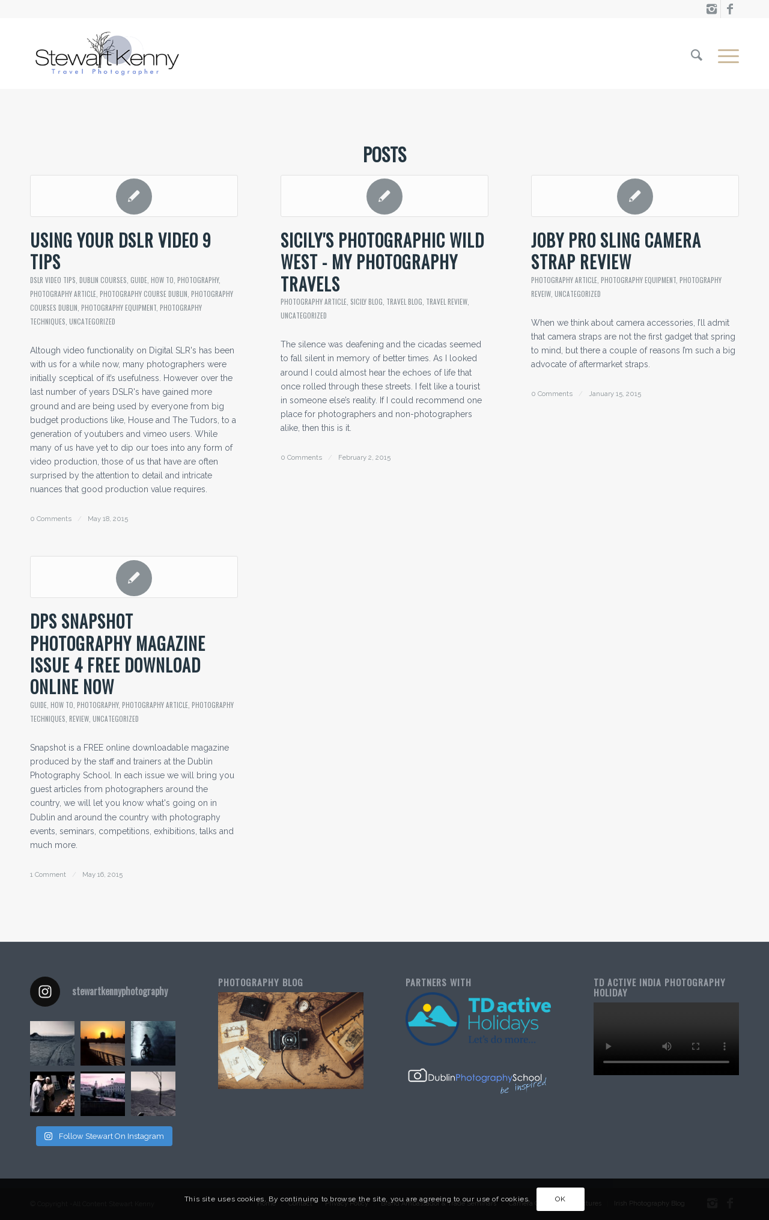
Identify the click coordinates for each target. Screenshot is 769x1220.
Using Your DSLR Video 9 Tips (120, 251)
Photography (198, 280)
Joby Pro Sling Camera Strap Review (616, 251)
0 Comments (50, 518)
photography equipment (118, 308)
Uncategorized (92, 321)
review (79, 719)
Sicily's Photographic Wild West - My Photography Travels (382, 262)
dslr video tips (53, 280)
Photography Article (63, 294)
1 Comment (48, 874)
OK (560, 1199)
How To (162, 280)
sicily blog (366, 302)
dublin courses (103, 280)
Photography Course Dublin (143, 294)
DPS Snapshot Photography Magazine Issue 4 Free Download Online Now (117, 654)
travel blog (404, 302)
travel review (446, 302)
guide (138, 280)
